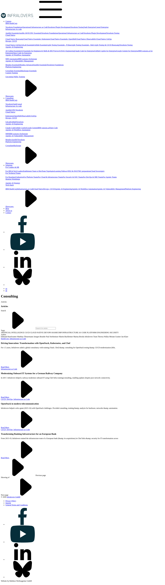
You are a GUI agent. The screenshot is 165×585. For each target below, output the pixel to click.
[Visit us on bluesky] (22, 285)
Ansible (8, 110)
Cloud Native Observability (86, 39)
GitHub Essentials (40, 45)
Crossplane (9, 146)
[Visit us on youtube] (22, 250)
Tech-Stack (9, 185)
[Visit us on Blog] (7, 209)
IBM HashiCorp (11, 23)
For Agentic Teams (110, 177)
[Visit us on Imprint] (8, 503)
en (6, 289)
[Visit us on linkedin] (22, 267)
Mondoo (8, 140)
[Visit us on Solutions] (8, 165)
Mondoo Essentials (12, 65)
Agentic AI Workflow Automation (17, 55)
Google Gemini (32, 128)
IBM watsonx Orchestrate (27, 59)
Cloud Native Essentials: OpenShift (63, 39)
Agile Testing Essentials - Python (59, 45)
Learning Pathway (61, 171)
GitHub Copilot (20, 128)
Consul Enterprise (102, 27)
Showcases (26, 96)
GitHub (13, 122)
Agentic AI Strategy (12, 183)
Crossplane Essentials (13, 71)
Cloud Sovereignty (97, 171)
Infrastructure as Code (25, 189)
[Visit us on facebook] (22, 232)
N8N (7, 134)
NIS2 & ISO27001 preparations (79, 171)
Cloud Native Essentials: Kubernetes (36, 39)
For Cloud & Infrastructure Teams (50, 177)
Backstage (17, 146)
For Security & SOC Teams (73, 177)
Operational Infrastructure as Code (35, 27)
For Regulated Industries (14, 177)
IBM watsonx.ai (43, 128)
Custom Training (11, 73)
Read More (22, 367)
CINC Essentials (35, 33)
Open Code (53, 128)
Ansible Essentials (12, 33)
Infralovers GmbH (13, 497)
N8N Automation (11, 59)
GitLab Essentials (27, 45)
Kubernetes (9, 116)
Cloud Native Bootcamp (14, 39)
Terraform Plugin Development (59, 27)
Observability (26, 116)
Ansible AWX (24, 33)
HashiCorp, (5, 339)
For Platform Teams (30, 177)
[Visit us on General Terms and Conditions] (16, 505)
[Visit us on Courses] (8, 21)
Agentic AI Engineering (14, 47)
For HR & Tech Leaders (14, 171)
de (6, 291)
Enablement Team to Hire (32, 171)
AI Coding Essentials (13, 51)
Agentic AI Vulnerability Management (19, 61)
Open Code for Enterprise (22, 53)
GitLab (8, 122)
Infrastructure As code (13, 29)
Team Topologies (48, 171)
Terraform (9, 104)
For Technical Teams (13, 173)
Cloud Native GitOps (104, 39)
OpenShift (17, 116)
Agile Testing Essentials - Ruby (82, 45)
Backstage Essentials (29, 71)
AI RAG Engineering (66, 51)
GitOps (33, 116)
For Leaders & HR (12, 167)
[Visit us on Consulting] (9, 98)
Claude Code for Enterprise (84, 51)
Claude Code (10, 128)
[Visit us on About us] (8, 211)
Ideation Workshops (12, 179)
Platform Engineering (13, 67)
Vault (15, 104)
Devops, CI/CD (11, 41)
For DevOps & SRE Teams (93, 177)
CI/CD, (4, 399)
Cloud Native (10, 35)
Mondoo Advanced (26, 65)
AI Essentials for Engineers (31, 51)
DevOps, (10, 399)
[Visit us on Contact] (8, 213)
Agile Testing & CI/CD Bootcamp (106, 45)
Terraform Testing (77, 27)
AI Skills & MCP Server (50, 51)
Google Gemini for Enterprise (127, 51)
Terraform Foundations (13, 27)
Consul (19, 104)
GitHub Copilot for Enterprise (105, 51)
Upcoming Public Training (15, 77)
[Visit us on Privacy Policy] (10, 501)
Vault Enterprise (89, 27)
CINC (13, 110)
